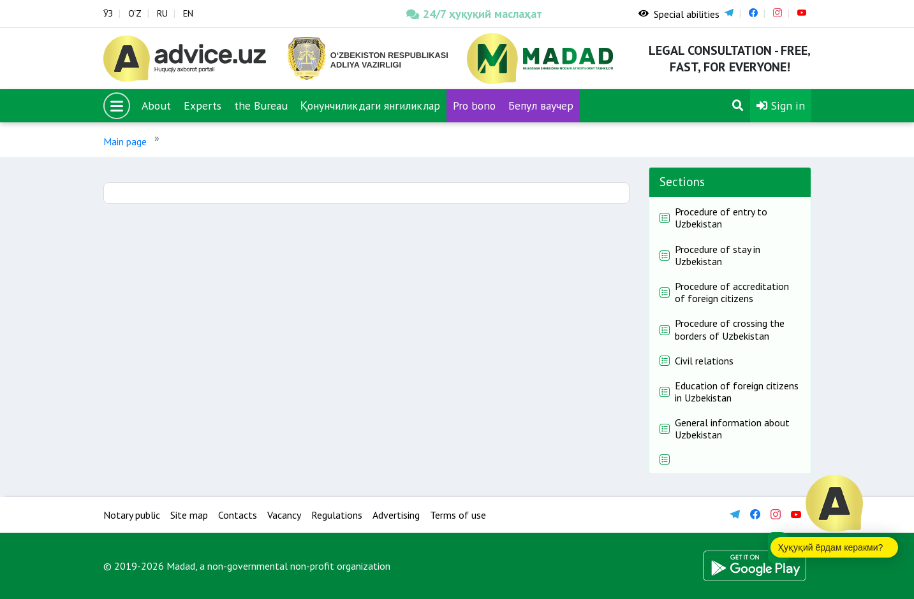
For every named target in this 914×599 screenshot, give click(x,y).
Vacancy (284, 515)
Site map (189, 515)
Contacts (237, 515)
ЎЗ (108, 13)
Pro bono (474, 105)
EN (188, 13)
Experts (202, 105)
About (156, 105)
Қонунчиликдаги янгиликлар (370, 105)
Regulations (336, 515)
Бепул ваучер (540, 105)
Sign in (780, 105)
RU (162, 13)
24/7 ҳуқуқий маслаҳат (474, 13)
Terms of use (458, 515)
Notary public (131, 515)
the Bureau (261, 105)
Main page (125, 141)
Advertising (396, 515)
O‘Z (135, 13)
